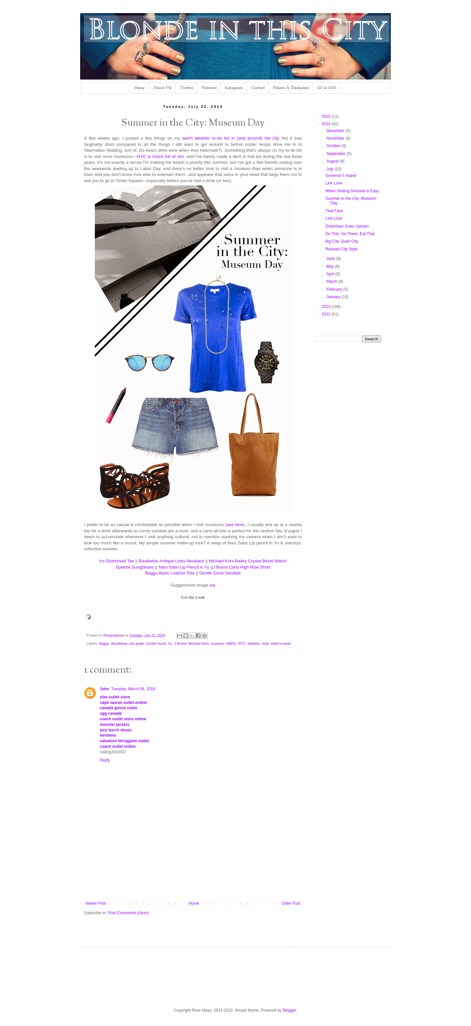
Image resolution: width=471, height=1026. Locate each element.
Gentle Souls (156, 643)
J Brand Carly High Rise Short (241, 567)
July (330, 169)
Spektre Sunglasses (134, 567)
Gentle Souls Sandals (220, 573)
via (212, 585)
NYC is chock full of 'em (160, 156)
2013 (327, 306)
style (265, 643)
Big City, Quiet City (341, 241)
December (336, 130)
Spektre (254, 643)
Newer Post (96, 903)
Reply (105, 760)
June (331, 258)
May (330, 266)
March (332, 281)
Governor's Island (340, 175)
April (330, 274)
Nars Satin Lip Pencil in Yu (184, 567)
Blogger (289, 1010)
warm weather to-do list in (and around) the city (230, 138)
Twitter (186, 87)
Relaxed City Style (341, 249)
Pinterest (209, 87)
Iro (170, 643)
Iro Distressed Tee (116, 560)
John (104, 689)
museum (217, 643)
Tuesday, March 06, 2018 (133, 689)
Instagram (234, 87)
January (333, 297)
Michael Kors (198, 643)
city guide (136, 643)
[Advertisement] (203, 878)
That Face (334, 211)
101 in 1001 (326, 87)
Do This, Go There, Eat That (350, 233)
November (336, 138)
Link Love (333, 183)
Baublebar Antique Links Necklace (171, 560)
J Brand (180, 643)
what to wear (281, 643)
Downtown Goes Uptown (347, 226)
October (333, 146)
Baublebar (119, 643)
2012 (327, 314)
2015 (327, 116)
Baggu (104, 643)
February (334, 289)
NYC (242, 643)
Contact (258, 87)
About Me (162, 87)
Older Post (291, 903)
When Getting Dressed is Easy (352, 191)
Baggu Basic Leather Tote (170, 573)
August (333, 161)
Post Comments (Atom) (128, 913)
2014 (327, 124)
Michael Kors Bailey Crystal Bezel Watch (248, 560)
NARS (231, 643)
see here (235, 524)
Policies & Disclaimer (291, 87)
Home (139, 87)
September (336, 153)
